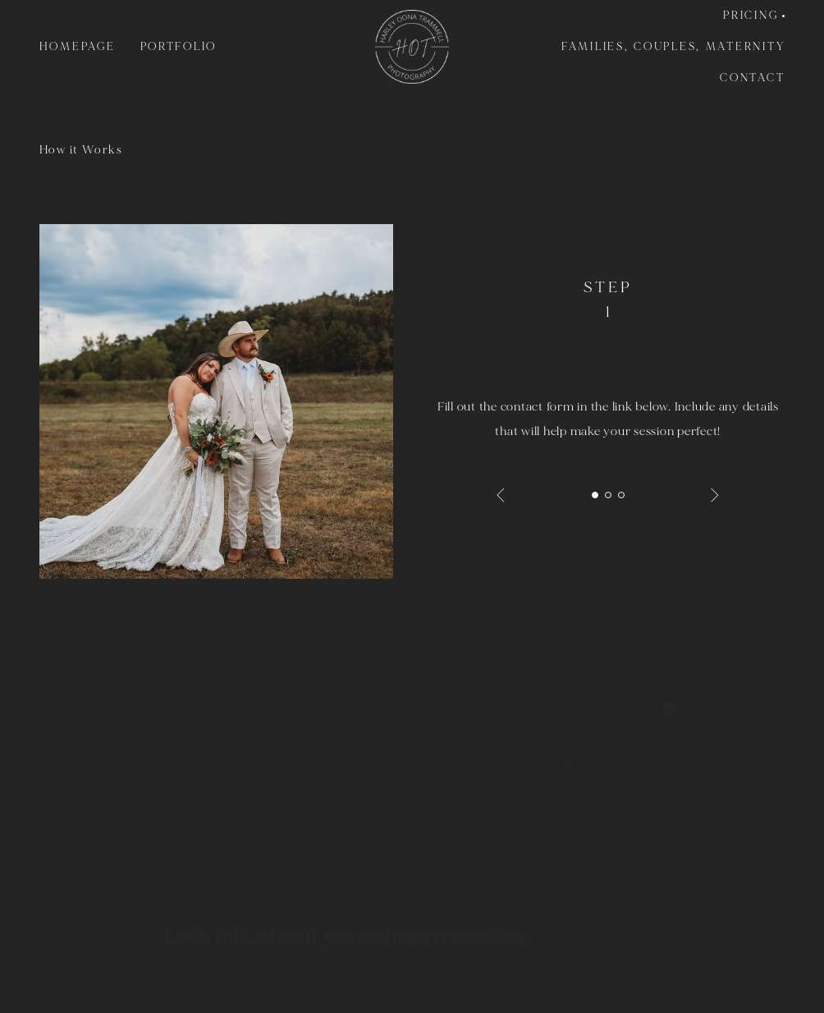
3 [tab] (621, 495)
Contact (752, 78)
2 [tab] (608, 495)
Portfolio (178, 46)
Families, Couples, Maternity (673, 46)
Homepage (77, 46)
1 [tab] (595, 495)
